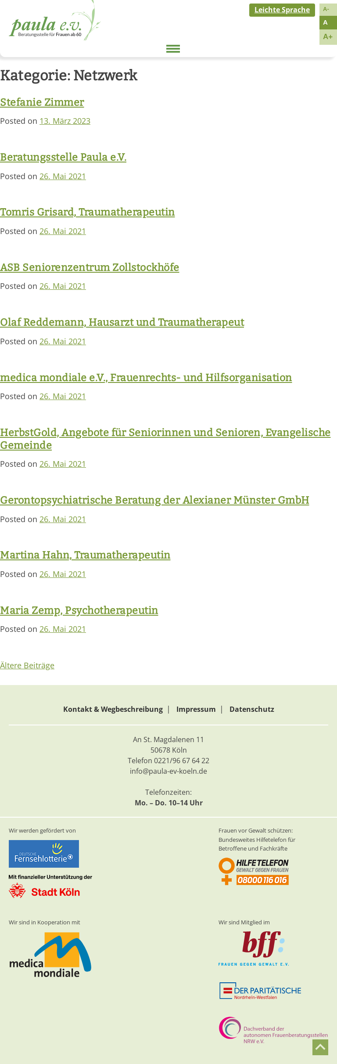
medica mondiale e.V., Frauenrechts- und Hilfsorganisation (146, 377)
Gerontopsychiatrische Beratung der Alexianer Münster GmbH (154, 500)
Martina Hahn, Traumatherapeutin (85, 555)
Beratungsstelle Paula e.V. (63, 157)
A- (326, 9)
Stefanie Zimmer (42, 102)
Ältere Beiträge (27, 665)
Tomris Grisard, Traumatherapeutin (87, 212)
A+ (328, 36)
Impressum (196, 709)
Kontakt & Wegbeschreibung (113, 709)
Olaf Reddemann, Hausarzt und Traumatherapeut (122, 322)
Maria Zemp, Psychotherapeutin (79, 610)
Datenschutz (251, 709)
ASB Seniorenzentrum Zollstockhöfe (89, 267)
